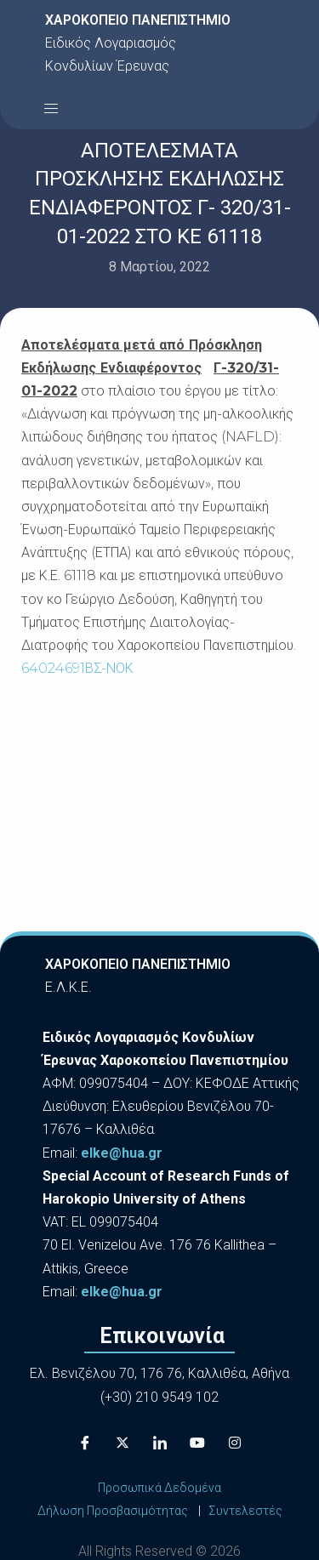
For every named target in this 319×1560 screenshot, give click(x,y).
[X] (122, 1442)
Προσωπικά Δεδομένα (159, 1488)
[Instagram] (235, 1442)
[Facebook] (85, 1442)
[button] (51, 108)
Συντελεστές (245, 1510)
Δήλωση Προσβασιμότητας (112, 1510)
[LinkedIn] (160, 1442)
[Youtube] (197, 1442)
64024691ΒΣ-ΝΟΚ (77, 668)
